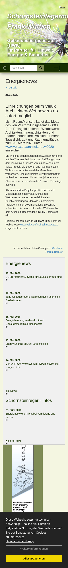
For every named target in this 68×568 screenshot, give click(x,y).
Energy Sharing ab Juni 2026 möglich (27, 343)
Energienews (18, 263)
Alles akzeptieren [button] (34, 558)
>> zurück (11, 87)
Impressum (17, 537)
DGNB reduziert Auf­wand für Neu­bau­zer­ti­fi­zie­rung (34, 276)
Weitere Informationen (34, 548)
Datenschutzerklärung (20, 541)
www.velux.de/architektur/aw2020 (29, 147)
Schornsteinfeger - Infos (29, 400)
